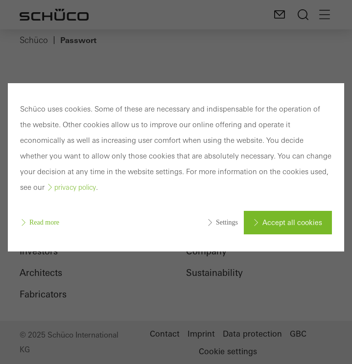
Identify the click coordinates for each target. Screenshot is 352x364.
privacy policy (75, 187)
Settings (227, 222)
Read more (44, 222)
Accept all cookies (292, 222)
